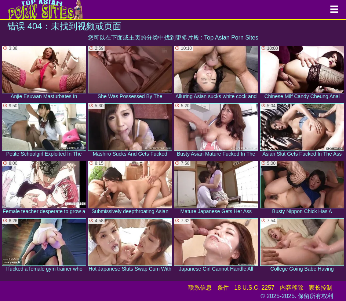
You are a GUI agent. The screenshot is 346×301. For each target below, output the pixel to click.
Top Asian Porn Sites (231, 37)
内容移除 (291, 288)
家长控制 (320, 288)
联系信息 (200, 288)
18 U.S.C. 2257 (254, 288)
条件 (223, 288)
